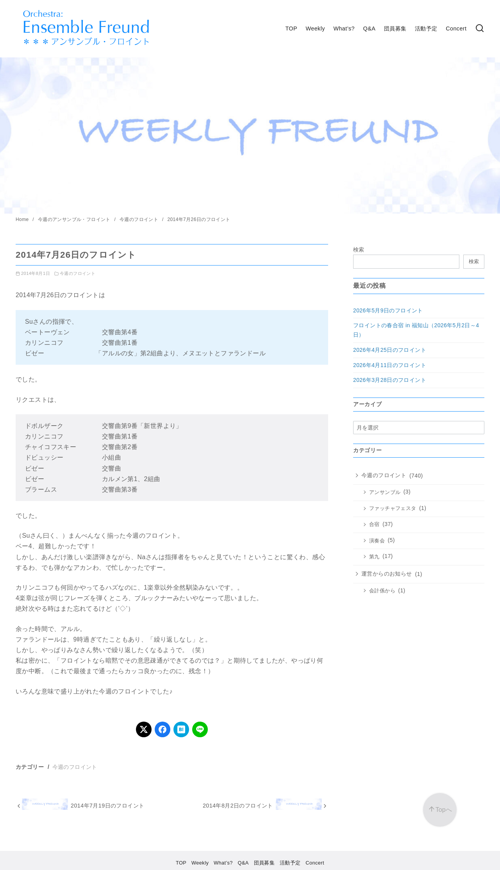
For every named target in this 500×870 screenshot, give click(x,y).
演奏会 (377, 541)
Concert (456, 28)
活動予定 (426, 28)
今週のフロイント (140, 219)
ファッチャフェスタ (392, 508)
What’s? (344, 28)
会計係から (382, 591)
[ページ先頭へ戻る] (440, 810)
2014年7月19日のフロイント (107, 805)
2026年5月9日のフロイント (388, 310)
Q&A (369, 28)
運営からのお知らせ (386, 573)
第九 (374, 557)
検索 (358, 249)
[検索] (479, 29)
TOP (291, 28)
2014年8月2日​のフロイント (238, 805)
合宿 (374, 524)
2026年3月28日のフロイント (389, 380)
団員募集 (395, 28)
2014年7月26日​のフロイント (198, 219)
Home (23, 219)
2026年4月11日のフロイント (389, 365)
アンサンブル (384, 492)
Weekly (315, 28)
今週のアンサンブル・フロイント (75, 219)
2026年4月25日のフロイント (389, 350)
